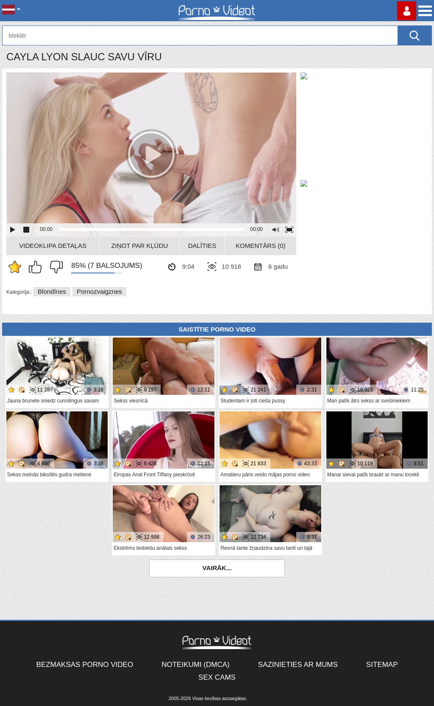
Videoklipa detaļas (52, 245)
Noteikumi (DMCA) (195, 665)
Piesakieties (406, 10)
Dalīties (202, 245)
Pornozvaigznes (99, 291)
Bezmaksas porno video (85, 665)
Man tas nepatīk (54, 267)
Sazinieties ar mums (298, 665)
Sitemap (382, 665)
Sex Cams (217, 677)
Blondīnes (52, 291)
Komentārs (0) (261, 245)
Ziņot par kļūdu (139, 245)
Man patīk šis (37, 267)
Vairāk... (217, 567)
